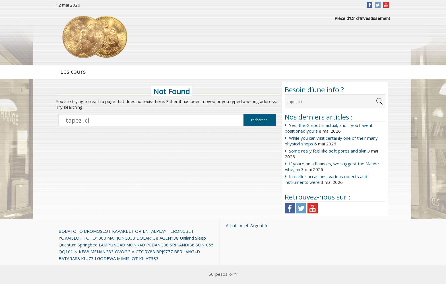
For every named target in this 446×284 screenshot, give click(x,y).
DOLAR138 (147, 238)
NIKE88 (81, 251)
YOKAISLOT (70, 238)
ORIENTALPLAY (150, 231)
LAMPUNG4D (112, 245)
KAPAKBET (123, 231)
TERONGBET (181, 231)
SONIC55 (205, 245)
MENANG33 (102, 251)
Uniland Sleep (193, 238)
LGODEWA (105, 258)
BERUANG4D (187, 251)
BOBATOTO (71, 231)
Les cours (73, 71)
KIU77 (87, 258)
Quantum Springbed (78, 245)
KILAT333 (149, 258)
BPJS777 (164, 251)
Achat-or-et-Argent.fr (247, 225)
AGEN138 (169, 238)
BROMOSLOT (97, 231)
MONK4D (135, 245)
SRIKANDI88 (182, 245)
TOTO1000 (94, 238)
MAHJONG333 (121, 238)
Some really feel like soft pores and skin (327, 151)
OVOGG (123, 251)
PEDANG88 (157, 245)
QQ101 (66, 251)
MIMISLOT (127, 258)
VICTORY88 (143, 251)
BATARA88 (69, 258)
